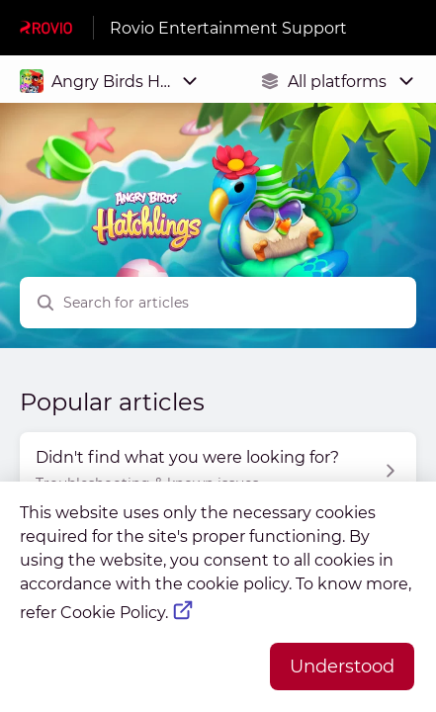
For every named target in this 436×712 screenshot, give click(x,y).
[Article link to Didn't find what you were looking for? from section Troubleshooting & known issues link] (218, 470)
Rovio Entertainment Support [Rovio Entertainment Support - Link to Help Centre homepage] (228, 28)
